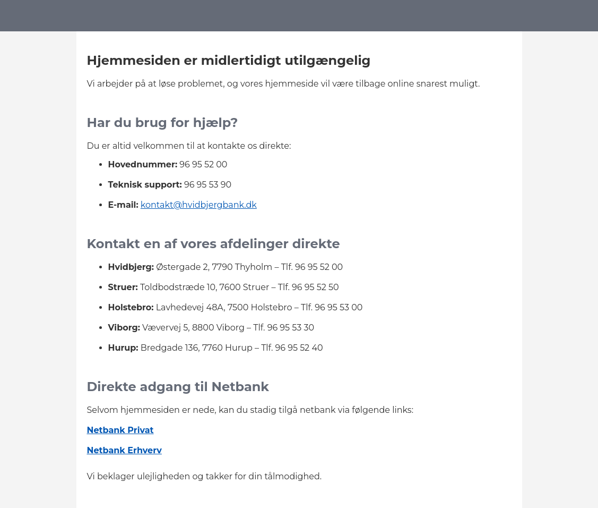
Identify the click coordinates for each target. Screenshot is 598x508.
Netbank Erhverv (124, 450)
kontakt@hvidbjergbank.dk (199, 205)
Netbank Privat (120, 430)
